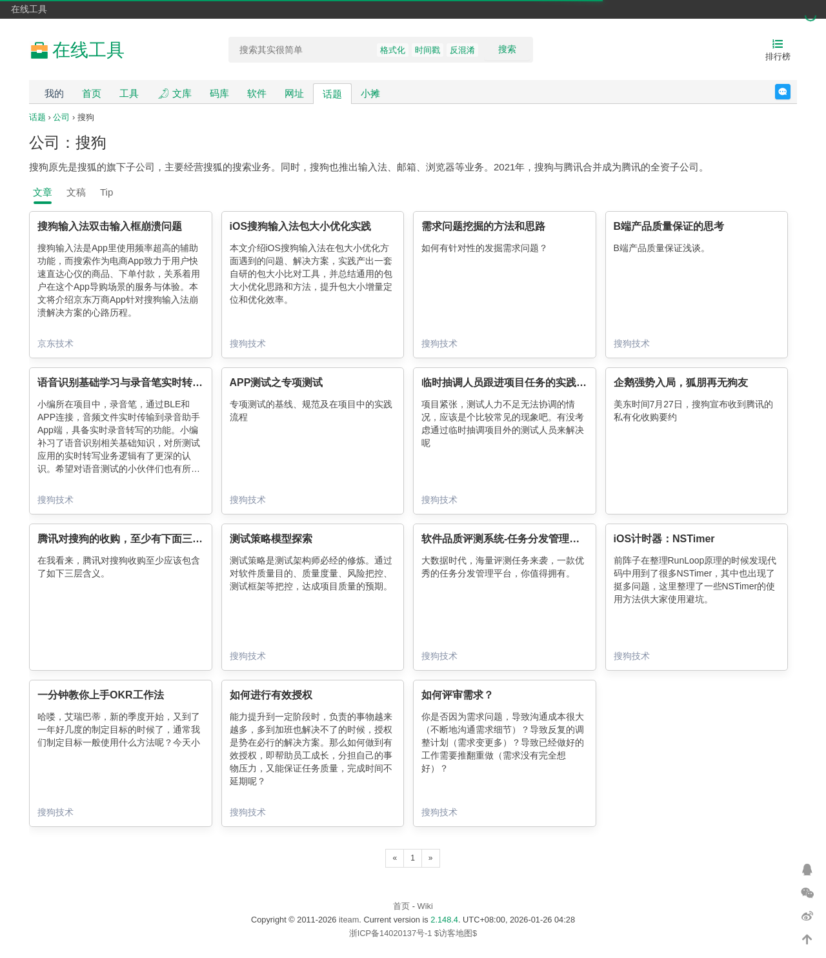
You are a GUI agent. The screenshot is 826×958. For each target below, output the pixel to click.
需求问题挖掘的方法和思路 (483, 226)
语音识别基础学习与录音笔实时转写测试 (130, 382)
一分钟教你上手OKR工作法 (100, 694)
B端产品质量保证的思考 (669, 226)
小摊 (370, 93)
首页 (91, 93)
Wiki (425, 906)
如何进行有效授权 (271, 694)
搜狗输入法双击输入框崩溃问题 (109, 226)
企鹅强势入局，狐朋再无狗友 (681, 382)
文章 (42, 192)
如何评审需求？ (457, 694)
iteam (349, 919)
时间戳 (427, 50)
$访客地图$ (455, 933)
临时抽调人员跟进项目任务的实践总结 (509, 382)
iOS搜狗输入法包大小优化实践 (301, 226)
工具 (129, 93)
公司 (61, 117)
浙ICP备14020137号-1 (390, 933)
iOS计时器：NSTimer (664, 538)
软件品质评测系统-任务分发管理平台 (505, 538)
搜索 (507, 49)
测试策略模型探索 (271, 538)
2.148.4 (444, 919)
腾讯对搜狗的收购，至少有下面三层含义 (130, 538)
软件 (257, 93)
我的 (54, 93)
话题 (332, 93)
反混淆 (462, 50)
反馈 (790, 91)
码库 (219, 93)
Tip (106, 192)
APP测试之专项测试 (276, 382)
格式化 (392, 50)
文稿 (76, 192)
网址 (294, 93)
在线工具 (29, 9)
